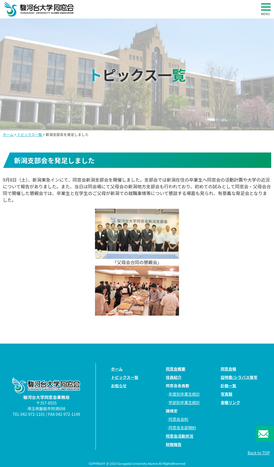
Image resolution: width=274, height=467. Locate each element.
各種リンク (230, 402)
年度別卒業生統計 (184, 394)
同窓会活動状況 (179, 436)
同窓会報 (228, 369)
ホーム (8, 134)
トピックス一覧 (29, 134)
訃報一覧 (228, 385)
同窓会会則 (178, 419)
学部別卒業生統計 (184, 402)
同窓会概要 (175, 369)
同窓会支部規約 (182, 427)
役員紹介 (174, 377)
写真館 (226, 394)
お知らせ (119, 385)
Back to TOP (259, 453)
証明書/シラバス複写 (238, 377)
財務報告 (174, 444)
